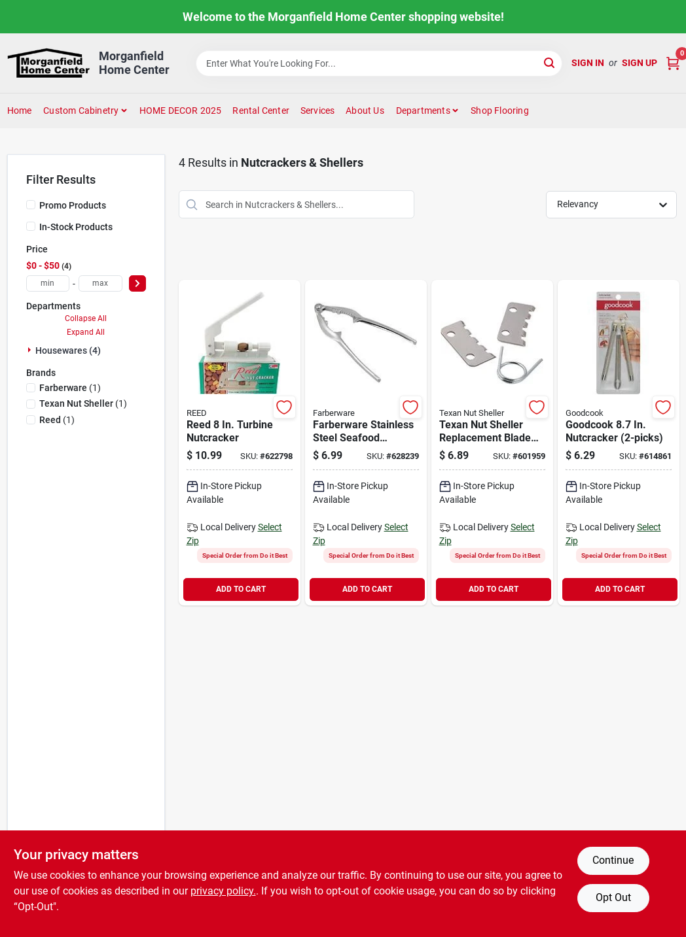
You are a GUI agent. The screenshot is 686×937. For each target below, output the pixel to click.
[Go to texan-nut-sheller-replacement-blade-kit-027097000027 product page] (492, 442)
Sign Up (639, 63)
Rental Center (260, 110)
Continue (613, 860)
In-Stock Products (76, 227)
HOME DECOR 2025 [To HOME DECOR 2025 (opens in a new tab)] (180, 110)
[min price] (48, 283)
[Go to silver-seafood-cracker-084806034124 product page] (366, 442)
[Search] (550, 62)
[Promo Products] (30, 204)
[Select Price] (137, 283)
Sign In (587, 63)
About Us (365, 110)
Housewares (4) (68, 350)
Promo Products (72, 205)
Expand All (86, 332)
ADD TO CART (241, 589)
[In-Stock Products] (30, 226)
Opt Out (613, 897)
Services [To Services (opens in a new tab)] (317, 110)
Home (19, 110)
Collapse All (86, 318)
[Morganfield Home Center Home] (48, 63)
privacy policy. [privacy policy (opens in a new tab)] (223, 891)
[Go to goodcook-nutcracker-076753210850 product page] (618, 442)
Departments (423, 110)
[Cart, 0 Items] (672, 63)
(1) (70, 388)
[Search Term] (379, 63)
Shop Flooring (500, 110)
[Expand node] (30, 349)
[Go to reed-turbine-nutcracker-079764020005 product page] (239, 442)
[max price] (100, 283)
